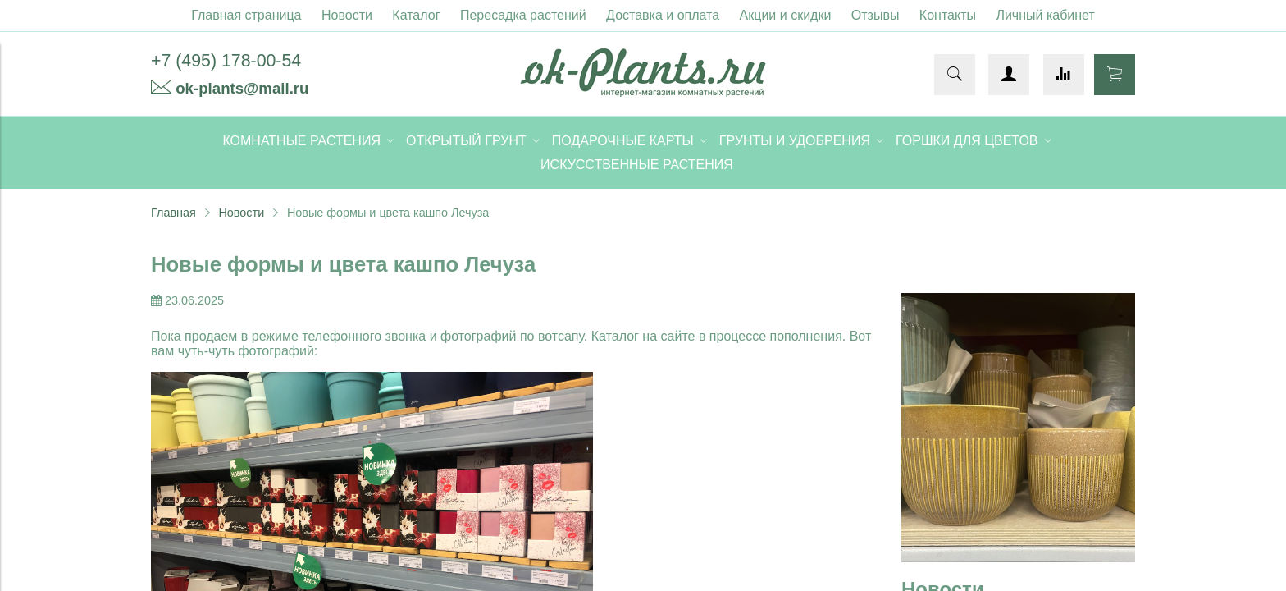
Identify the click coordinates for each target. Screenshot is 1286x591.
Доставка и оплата (662, 15)
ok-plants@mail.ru (242, 88)
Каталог (416, 15)
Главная (173, 212)
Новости (347, 15)
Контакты (947, 15)
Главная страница (246, 15)
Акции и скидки (786, 15)
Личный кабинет (1045, 15)
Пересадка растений (523, 15)
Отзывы (875, 15)
